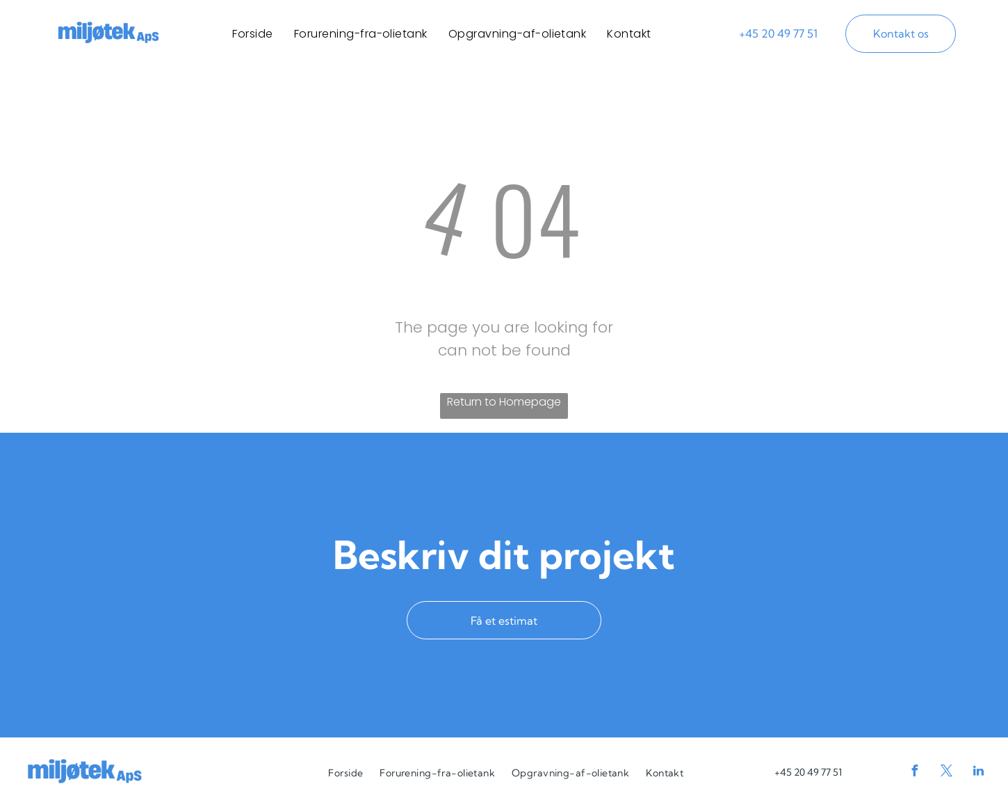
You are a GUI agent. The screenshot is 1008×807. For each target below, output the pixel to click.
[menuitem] (252, 34)
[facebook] (915, 772)
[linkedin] (979, 772)
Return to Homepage (504, 402)
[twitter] (947, 772)
